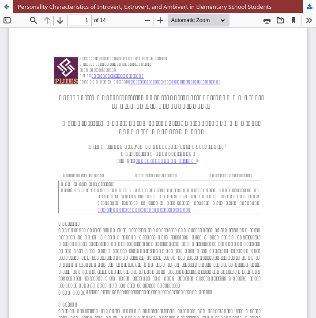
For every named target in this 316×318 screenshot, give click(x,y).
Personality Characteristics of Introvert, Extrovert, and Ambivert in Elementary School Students (144, 7)
